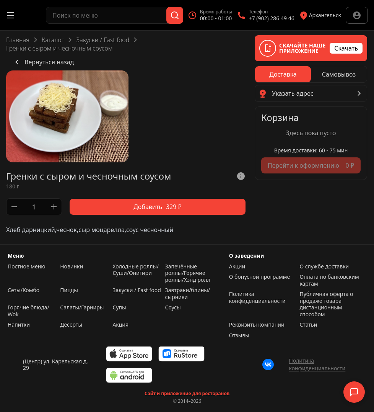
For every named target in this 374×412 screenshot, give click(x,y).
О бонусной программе (259, 276)
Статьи (308, 324)
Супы (119, 307)
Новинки (71, 266)
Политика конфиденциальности (257, 297)
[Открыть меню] (10, 15)
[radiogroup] (311, 74)
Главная (17, 40)
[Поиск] (174, 15)
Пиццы (69, 290)
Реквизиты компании (257, 324)
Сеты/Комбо (23, 290)
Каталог (53, 40)
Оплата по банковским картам (329, 280)
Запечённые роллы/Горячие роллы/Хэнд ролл (187, 273)
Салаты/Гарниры (82, 307)
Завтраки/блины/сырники (187, 293)
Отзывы (239, 335)
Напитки (19, 324)
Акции (237, 266)
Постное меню (27, 266)
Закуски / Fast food (102, 40)
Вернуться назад (43, 62)
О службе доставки (324, 266)
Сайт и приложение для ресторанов (187, 394)
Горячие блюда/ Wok (28, 310)
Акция (120, 324)
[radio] (283, 74)
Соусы (173, 307)
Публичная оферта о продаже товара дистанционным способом (326, 304)
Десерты (71, 324)
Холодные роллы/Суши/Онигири (135, 270)
